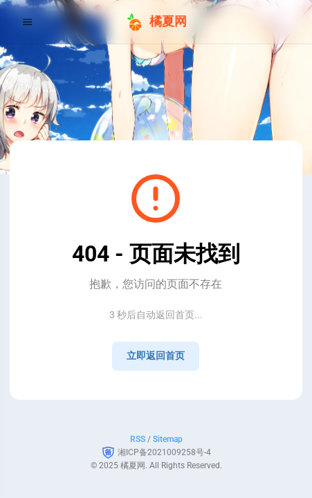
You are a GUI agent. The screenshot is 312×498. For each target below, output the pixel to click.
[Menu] (27, 21)
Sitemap (168, 439)
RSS (137, 439)
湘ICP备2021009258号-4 (164, 452)
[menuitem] (285, 21)
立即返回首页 (156, 355)
